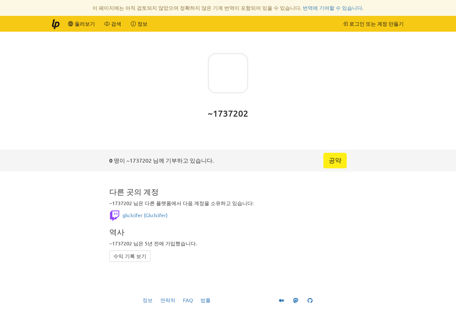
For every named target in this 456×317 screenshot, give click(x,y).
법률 (205, 300)
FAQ (188, 300)
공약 (335, 160)
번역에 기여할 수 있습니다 (332, 8)
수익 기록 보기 (129, 256)
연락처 (167, 300)
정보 (147, 300)
